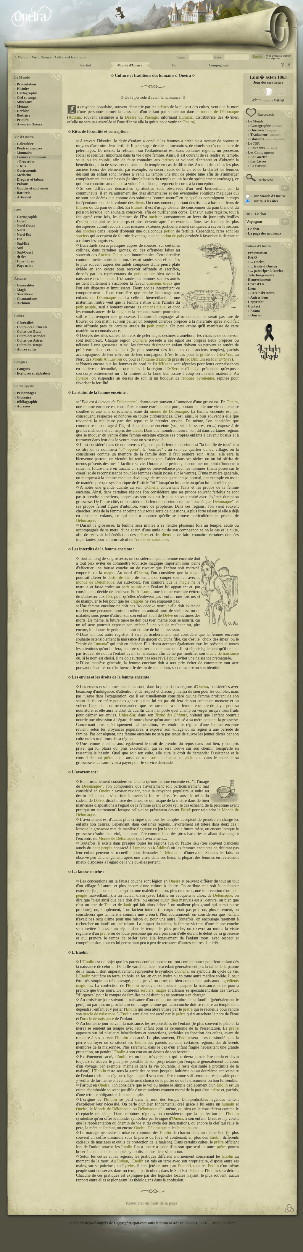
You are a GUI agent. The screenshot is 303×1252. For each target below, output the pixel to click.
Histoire (23, 89)
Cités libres (25, 261)
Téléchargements (261, 275)
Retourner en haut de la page (151, 1203)
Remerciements (259, 280)
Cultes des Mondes (31, 336)
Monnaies (24, 153)
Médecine (24, 175)
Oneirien (264, 130)
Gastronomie (26, 170)
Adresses (23, 406)
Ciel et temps (27, 97)
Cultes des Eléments (32, 327)
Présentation (26, 84)
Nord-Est (24, 234)
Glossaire (24, 397)
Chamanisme (27, 299)
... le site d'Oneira (263, 266)
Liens (252, 288)
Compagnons (218, 65)
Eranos (137, 207)
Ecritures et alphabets (33, 373)
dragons (137, 601)
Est (19, 239)
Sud (20, 248)
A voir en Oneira (29, 124)
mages (161, 990)
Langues (23, 369)
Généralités (25, 285)
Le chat (253, 229)
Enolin (88, 962)
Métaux (22, 106)
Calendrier (25, 144)
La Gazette (258, 157)
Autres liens (259, 297)
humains (107, 278)
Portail (85, 65)
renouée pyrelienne (197, 378)
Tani (108, 905)
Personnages (26, 393)
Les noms (263, 148)
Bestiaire (23, 115)
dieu (174, 900)
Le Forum (258, 166)
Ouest (21, 221)
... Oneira (257, 262)
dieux (118, 183)
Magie (21, 290)
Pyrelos (82, 378)
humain (228, 1104)
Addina (75, 117)
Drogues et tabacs (30, 179)
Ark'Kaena (164, 364)
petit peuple (144, 274)
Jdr (174, 65)
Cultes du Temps (29, 345)
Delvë (168, 615)
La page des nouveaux (264, 233)
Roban (122, 1161)
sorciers (89, 231)
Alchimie (23, 303)
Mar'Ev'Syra (221, 359)
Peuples (22, 120)
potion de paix (172, 236)
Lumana (186, 117)
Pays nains (25, 266)
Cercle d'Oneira (262, 293)
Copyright (256, 302)
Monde (22, 57)
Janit (127, 905)
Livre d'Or (256, 284)
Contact (254, 306)
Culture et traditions (70, 57)
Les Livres (258, 161)
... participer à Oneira (266, 271)
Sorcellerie (25, 294)
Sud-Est (23, 243)
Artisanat (24, 197)
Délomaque (106, 297)
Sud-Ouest (25, 252)
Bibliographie (27, 402)
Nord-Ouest (26, 226)
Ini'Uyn (194, 369)
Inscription (273, 58)
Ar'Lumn (144, 592)
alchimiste (193, 758)
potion (169, 231)
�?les (21, 257)
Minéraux (24, 102)
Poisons (22, 184)
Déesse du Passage (141, 117)
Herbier (23, 111)
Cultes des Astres (30, 340)
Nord (21, 230)
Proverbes (27, 162)
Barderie (23, 193)
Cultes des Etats (29, 331)
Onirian (256, 315)
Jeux (22, 166)
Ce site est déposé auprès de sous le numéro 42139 (125, 1223)
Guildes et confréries (32, 188)
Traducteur (265, 135)
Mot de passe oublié (278, 55)
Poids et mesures (29, 148)
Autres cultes (27, 349)
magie (121, 312)
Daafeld (184, 1166)
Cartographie (27, 93)
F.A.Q (252, 257)
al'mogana (129, 449)
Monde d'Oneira (129, 65)
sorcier (156, 758)
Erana (255, 311)
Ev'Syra (172, 369)
